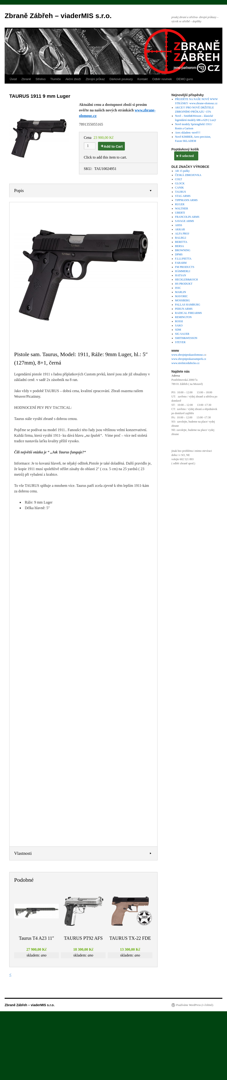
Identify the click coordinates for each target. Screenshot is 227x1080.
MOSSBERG (182, 300)
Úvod (13, 79)
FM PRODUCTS (184, 267)
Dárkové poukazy (121, 79)
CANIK (179, 187)
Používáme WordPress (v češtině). (195, 1005)
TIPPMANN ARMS (186, 200)
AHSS (178, 225)
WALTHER (181, 208)
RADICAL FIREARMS (188, 313)
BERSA (179, 246)
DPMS (179, 254)
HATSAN (180, 275)
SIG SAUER (182, 333)
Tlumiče (55, 79)
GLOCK (180, 183)
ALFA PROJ (182, 233)
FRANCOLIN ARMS (187, 216)
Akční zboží (73, 79)
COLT (178, 179)
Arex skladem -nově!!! (187, 132)
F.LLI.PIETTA (183, 258)
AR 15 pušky (182, 170)
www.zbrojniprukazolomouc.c (188, 354)
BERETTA (181, 242)
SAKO (179, 325)
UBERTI (180, 212)
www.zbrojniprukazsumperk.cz (188, 359)
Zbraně (26, 79)
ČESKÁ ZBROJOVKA (188, 175)
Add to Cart (113, 146)
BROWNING (182, 250)
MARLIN (180, 292)
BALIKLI (180, 237)
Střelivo (41, 79)
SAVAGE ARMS (184, 221)
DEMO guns (185, 79)
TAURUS (180, 191)
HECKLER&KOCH (186, 279)
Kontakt (142, 79)
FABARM (181, 262)
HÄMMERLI (182, 271)
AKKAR (180, 229)
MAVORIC (181, 296)
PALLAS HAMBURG (187, 304)
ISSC (178, 288)
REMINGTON (183, 317)
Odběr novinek (162, 79)
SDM (178, 329)
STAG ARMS (183, 196)
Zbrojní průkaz (95, 79)
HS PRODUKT (183, 283)
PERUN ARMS (184, 308)
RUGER (180, 204)
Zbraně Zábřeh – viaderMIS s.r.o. (58, 16)
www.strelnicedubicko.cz (185, 363)
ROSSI (179, 321)
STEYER (180, 342)
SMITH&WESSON (186, 338)
